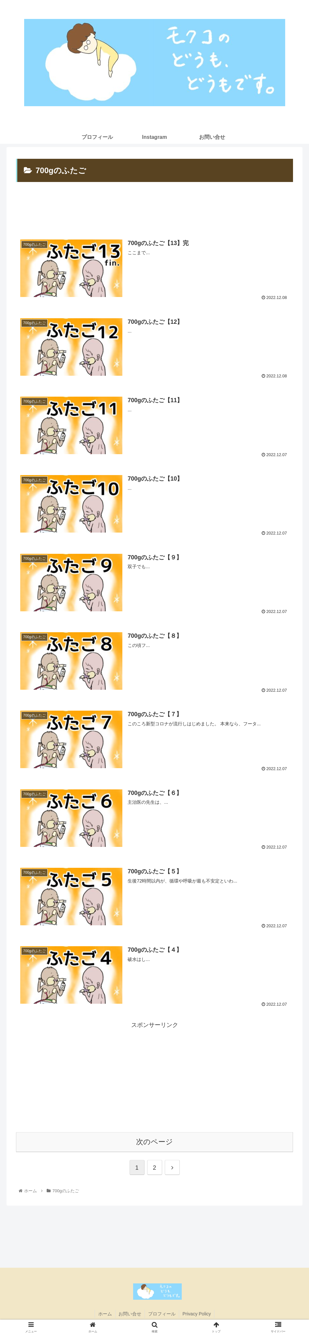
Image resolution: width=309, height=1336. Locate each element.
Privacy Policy (196, 1313)
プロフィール (162, 1313)
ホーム (105, 1313)
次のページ (154, 1142)
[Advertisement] (154, 209)
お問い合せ (129, 1313)
